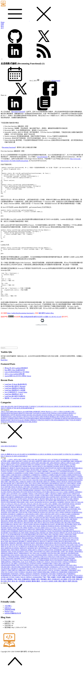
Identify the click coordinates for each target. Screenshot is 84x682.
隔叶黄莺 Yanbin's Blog (46, 325)
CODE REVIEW (16, 487)
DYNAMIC (39, 497)
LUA (15, 530)
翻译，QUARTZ (42, 594)
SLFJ (76, 562)
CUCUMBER (5, 492)
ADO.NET (19, 474)
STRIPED (36, 569)
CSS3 (81, 491)
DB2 (3, 494)
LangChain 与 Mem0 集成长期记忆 (16, 397)
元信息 (59, 590)
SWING (29, 571)
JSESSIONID (43, 523)
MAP (66, 530)
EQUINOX (66, 499)
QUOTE (45, 552)
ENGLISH (29, 426)
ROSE (7, 557)
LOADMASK (75, 526)
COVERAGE (45, 491)
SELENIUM (76, 559)
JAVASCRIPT (59, 467)
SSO (33, 567)
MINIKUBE (13, 533)
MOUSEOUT (19, 535)
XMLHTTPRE (62, 588)
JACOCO (45, 514)
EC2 (67, 497)
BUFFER (75, 480)
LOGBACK (49, 528)
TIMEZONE (16, 574)
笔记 (10, 594)
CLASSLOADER (7, 485)
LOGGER (56, 528)
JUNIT (69, 523)
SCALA (50, 419)
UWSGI (72, 579)
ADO (13, 474)
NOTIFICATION (6, 540)
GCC (61, 504)
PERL (17, 431)
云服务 (54, 590)
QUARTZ (42, 419)
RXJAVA (63, 557)
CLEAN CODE (39, 485)
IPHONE (26, 513)
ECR (78, 497)
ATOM (56, 477)
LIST (57, 526)
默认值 (75, 594)
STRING (4, 569)
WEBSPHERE (6, 586)
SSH (22, 567)
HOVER (74, 509)
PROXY (65, 550)
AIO (33, 474)
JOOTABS (74, 521)
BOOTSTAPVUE (51, 480)
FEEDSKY (38, 503)
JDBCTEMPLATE (54, 520)
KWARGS (12, 526)
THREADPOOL (6, 574)
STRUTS (41, 432)
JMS (37, 521)
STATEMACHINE (41, 567)
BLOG (48, 424)
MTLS (40, 535)
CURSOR (14, 492)
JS (37, 523)
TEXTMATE (58, 572)
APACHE (42, 475)
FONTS (10, 504)
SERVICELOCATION (12, 560)
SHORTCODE (6, 562)
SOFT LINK (29, 564)
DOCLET (63, 496)
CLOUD (70, 485)
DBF (7, 494)
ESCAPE (7, 501)
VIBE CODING (71, 581)
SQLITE (50, 566)
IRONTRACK (62, 513)
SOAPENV (21, 564)
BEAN (72, 479)
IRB (55, 513)
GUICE (31, 508)
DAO (41, 492)
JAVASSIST (60, 518)
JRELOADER (31, 523)
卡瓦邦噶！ (8, 618)
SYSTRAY (15, 572)
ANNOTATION (25, 475)
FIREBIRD (57, 503)
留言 (2, 26)
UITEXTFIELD (24, 576)
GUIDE (37, 508)
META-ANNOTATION (53, 531)
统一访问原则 (21, 594)
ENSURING (52, 499)
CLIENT (48, 485)
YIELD (23, 590)
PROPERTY (48, 550)
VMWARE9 (72, 583)
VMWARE (64, 583)
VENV (60, 581)
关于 (2, 28)
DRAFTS (22, 426)
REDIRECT (23, 554)
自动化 (51, 594)
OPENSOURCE (22, 542)
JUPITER (4, 525)
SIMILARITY (33, 562)
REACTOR (5, 554)
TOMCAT (33, 574)
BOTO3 (60, 480)
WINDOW (37, 586)
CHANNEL (22, 484)
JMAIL (21, 521)
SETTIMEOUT (55, 560)
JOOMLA (51, 427)
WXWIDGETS (27, 588)
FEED (20, 503)
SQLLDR (57, 566)
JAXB (72, 518)
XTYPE (12, 590)
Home (2, 22)
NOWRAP (16, 540)
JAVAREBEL (41, 518)
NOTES (73, 538)
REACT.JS (75, 552)
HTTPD (31, 511)
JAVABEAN (10, 518)
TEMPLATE (34, 572)
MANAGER (60, 530)
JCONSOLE (29, 520)
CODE (8, 487)
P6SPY (22, 543)
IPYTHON (50, 513)
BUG (81, 480)
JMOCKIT (32, 521)
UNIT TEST (20, 578)
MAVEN (80, 530)
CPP (72, 424)
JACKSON (38, 514)
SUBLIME (78, 569)
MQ (36, 535)
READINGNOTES (75, 431)
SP (67, 564)
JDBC (45, 520)
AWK (30, 479)
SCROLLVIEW (60, 559)
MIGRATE (5, 533)
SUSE (3, 571)
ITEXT (3, 514)
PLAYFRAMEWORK (26, 420)
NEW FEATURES (72, 429)
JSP (54, 523)
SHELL (77, 560)
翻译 (10, 467)
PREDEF (50, 549)
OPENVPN (32, 542)
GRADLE (53, 506)
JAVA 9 (36, 516)
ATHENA (50, 477)
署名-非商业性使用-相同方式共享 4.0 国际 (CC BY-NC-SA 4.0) (40, 329)
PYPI (77, 550)
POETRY (56, 547)
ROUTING (20, 557)
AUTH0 (72, 477)
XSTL (80, 588)
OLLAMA (61, 540)
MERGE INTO (40, 531)
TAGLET (26, 572)
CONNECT (37, 489)
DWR (32, 497)
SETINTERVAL (44, 560)
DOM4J (4, 497)
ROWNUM (28, 557)
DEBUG (30, 494)
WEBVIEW (15, 586)
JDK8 (3, 521)
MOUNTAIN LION (7, 535)
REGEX (62, 554)
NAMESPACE (45, 537)
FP (53, 80)
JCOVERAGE (38, 520)
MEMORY (19, 531)
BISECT (13, 480)
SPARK (27, 432)
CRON (56, 491)
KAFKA (63, 427)
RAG (60, 552)
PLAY (68, 545)
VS (6, 584)
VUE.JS (73, 432)
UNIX (36, 578)
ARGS (3, 477)
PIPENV (63, 545)
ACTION (55, 472)
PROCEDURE (64, 549)
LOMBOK (72, 528)
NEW (75, 537)
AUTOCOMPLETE (15, 479)
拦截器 (33, 592)
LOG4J (25, 528)
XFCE (49, 588)
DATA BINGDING (61, 492)
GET (8, 506)
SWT (35, 571)
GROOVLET (67, 506)
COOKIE (79, 489)
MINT (26, 533)
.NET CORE (22, 472)
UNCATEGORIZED (58, 432)
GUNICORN (44, 508)
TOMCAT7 (41, 574)
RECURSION (14, 554)
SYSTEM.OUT (6, 572)
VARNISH (22, 581)
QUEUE (39, 552)
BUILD (4, 482)
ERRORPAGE (75, 499)
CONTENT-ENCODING (68, 489)
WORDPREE (70, 586)
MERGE (31, 531)
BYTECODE (35, 482)
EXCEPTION (34, 501)
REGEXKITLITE (70, 554)
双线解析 (79, 590)
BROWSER (67, 480)
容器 (20, 592)
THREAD (73, 572)
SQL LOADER (42, 566)
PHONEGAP (44, 545)
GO (59, 426)
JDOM (8, 521)
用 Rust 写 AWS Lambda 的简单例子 (16, 380)
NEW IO (13, 538)
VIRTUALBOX (31, 583)
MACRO (46, 530)
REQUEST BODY (29, 555)
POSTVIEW (31, 549)
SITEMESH (58, 562)
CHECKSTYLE (31, 484)
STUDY (71, 569)
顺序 (70, 594)
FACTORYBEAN (61, 501)
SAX (81, 557)
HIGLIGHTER (51, 509)
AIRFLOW (13, 424)
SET (36, 560)
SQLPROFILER (73, 566)
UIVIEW (32, 576)
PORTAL (12, 549)
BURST (17, 482)
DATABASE (76, 419)
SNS (10, 564)
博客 (74, 590)
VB (27, 581)
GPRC (47, 506)
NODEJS (4, 431)
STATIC (51, 567)
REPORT (20, 555)
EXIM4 (42, 501)
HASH (64, 508)
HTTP (13, 427)
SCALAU (15, 559)
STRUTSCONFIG (62, 569)
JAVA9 (3, 518)
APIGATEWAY (55, 475)
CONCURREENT (15, 489)
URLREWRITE (26, 579)
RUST (14, 432)
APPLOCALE (71, 475)
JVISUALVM (23, 525)
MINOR (20, 533)
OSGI (72, 542)
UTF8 (66, 579)
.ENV (11, 472)
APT (78, 475)
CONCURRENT (27, 489)
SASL (76, 557)
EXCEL (14, 501)
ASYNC (44, 477)
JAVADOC (19, 518)
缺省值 (29, 594)
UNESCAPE (57, 576)
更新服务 (44, 592)
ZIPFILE (29, 590)
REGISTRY (5, 555)
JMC (26, 521)
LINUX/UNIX (66, 419)
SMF (80, 562)
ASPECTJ (30, 477)
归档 (2, 24)
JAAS (32, 514)
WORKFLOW (17, 588)
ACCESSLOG (42, 472)
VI (64, 581)
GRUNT (9, 508)
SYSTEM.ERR (70, 571)
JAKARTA (53, 514)
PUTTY (72, 550)
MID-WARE (45, 429)
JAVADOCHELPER (29, 518)
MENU (25, 531)
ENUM (59, 499)
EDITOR (8, 499)
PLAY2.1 (4, 547)
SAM (72, 557)
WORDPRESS (22, 434)
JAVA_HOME (53, 516)
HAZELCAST (72, 508)
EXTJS (48, 501)
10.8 (33, 472)
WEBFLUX (55, 584)
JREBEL (16, 523)
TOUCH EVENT (56, 574)
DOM (79, 496)
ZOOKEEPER (38, 590)
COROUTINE (35, 491)
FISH (70, 503)
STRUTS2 (69, 467)
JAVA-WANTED (64, 516)
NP (21, 540)
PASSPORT (5, 545)
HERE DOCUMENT (8, 509)
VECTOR (45, 581)
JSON (50, 523)
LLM (68, 526)
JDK (63, 520)
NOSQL (58, 538)
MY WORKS (61, 429)
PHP (21, 431)
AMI (72, 474)
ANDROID (37, 424)
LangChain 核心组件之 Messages (15, 399)
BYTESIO (44, 482)
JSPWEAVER (61, 523)
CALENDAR (66, 482)
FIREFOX (64, 503)
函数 (64, 590)
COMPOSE (5, 489)
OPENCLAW (73, 540)
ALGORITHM (28, 424)
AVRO (25, 479)
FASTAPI (36, 426)
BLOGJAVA (25, 480)
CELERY (10, 484)
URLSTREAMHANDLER (41, 579)
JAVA (4, 419)
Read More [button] (4, 372)
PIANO (57, 545)
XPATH (71, 588)
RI (79, 555)
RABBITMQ (52, 552)
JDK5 (73, 520)
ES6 (2, 501)
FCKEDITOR (5, 503)
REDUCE (36, 554)
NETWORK (69, 537)
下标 (45, 590)
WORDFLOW (61, 586)
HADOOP (57, 508)
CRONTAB (63, 491)
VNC (79, 583)
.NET (3, 424)
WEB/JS (34, 419)
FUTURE (46, 504)
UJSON (39, 576)
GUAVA (15, 508)
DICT (14, 496)
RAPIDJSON (66, 552)
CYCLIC (29, 492)
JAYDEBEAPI (6, 520)
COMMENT (26, 487)
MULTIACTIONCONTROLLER (53, 535)
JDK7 (77, 520)
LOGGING (64, 528)
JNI (56, 521)
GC (57, 504)
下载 (49, 590)
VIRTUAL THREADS (18, 583)
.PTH (29, 472)
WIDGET (29, 586)
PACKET (36, 543)
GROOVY (72, 426)
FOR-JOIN (16, 504)
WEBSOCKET (73, 584)
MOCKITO (47, 533)
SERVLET (23, 560)
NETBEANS (60, 537)
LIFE (37, 526)
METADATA (65, 531)
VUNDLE (22, 584)
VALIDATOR (5, 581)
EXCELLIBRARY (23, 501)
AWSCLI (40, 479)
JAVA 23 (17, 516)
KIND (62, 525)
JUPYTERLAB (13, 525)
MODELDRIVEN (58, 533)
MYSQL (37, 537)
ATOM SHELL (64, 477)
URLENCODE (16, 579)
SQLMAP (64, 566)
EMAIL (21, 499)
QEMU (19, 552)
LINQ (41, 526)
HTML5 (4, 511)
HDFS (79, 508)
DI (2, 496)
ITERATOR (74, 513)
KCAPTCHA (50, 525)
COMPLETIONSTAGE (74, 487)
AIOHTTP (39, 474)
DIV (27, 496)
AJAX (53, 474)
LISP (53, 526)
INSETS (13, 513)
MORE (73, 533)
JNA (41, 521)
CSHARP (70, 491)
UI (9, 576)
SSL (29, 567)
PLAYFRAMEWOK (14, 547)
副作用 (69, 590)
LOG (8, 528)
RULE (52, 557)
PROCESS (72, 549)
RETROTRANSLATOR (70, 555)
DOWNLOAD (19, 497)
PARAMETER (68, 543)
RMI (3, 557)
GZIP (52, 508)
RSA (34, 557)
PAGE (49, 543)
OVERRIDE (14, 543)
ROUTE (13, 557)
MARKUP (72, 530)
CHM (39, 484)
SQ (31, 566)
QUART (25, 552)
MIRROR (32, 533)
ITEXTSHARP (11, 514)
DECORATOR (38, 494)
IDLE (52, 511)
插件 (38, 592)
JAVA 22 (10, 516)
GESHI (3, 506)
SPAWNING (78, 564)
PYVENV (12, 552)
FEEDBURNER (28, 503)
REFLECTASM (53, 554)
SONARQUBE (55, 564)
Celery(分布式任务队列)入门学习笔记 (17, 384)
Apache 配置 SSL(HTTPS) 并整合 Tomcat (18, 388)
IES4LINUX (61, 511)
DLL (31, 496)
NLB (39, 538)
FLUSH (4, 504)
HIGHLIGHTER (40, 509)
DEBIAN (23, 494)
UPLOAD (69, 578)
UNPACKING (49, 578)
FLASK (43, 426)
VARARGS (14, 581)
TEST (51, 572)
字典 (16, 592)
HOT (58, 509)
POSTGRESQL (21, 549)
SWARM (17, 571)
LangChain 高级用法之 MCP (14, 407)
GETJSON (14, 506)
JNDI (53, 521)
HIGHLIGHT (30, 509)
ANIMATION (15, 475)
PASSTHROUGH (15, 545)
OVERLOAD (5, 543)
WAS (35, 584)
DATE (80, 492)
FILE (44, 503)
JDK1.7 (68, 520)
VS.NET (11, 584)
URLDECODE (6, 579)
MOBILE (53, 429)
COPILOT (4, 491)
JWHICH (36, 525)
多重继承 (10, 592)
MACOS (39, 530)
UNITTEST (29, 578)
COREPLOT (25, 491)
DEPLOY (46, 494)
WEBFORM (63, 584)
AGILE (26, 474)
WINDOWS (12, 434)
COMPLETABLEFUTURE (57, 487)
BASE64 (57, 479)
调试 (60, 594)
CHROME (45, 484)
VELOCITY (53, 581)
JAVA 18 (80, 514)
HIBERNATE (6, 427)
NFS (25, 538)
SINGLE (41, 562)
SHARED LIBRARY (67, 560)
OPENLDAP (12, 542)
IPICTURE (34, 513)
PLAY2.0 (80, 545)
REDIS (3, 432)
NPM (25, 540)
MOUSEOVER (29, 535)
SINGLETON (49, 562)
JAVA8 (44, 427)
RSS (38, 557)
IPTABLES (42, 513)
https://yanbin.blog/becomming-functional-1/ (20, 325)
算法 (14, 594)
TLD (23, 574)
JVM (57, 427)
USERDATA (54, 579)
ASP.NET (23, 477)
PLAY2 (74, 545)
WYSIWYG (36, 588)
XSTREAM (5, 590)
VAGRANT (79, 579)
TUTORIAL (72, 574)
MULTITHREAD (7, 537)
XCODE (44, 588)
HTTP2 (15, 511)
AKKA (20, 424)
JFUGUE (14, 521)
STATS (56, 567)
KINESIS (68, 525)
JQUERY (9, 523)
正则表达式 (56, 592)
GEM (66, 504)
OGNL (54, 540)
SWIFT (48, 432)
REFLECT (44, 554)
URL (75, 578)
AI (7, 424)
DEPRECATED (55, 494)
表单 (56, 594)
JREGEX (23, 523)
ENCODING (35, 499)
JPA (79, 521)
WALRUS (29, 584)
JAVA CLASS (43, 516)
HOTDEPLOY (66, 509)
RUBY (9, 432)
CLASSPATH (17, 485)
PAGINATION (57, 543)
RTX (42, 557)
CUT (20, 492)
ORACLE (9, 468)
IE (55, 511)
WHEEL (22, 586)
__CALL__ (5, 472)
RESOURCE (49, 555)
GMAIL (31, 506)
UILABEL (15, 576)
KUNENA (4, 526)
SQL (35, 566)
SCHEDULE (23, 559)
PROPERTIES (39, 550)
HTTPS (37, 511)
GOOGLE (41, 506)
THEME (66, 572)
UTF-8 (61, 579)
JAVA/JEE (12, 419)
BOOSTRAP (40, 480)
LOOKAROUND (7, 530)
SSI (25, 567)
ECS (3, 499)
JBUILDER (20, 520)
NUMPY (31, 540)
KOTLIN (70, 427)
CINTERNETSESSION (67, 484)
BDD (68, 479)
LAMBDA (77, 467)
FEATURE (14, 503)
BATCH (63, 479)
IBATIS (19, 427)
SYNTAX (53, 571)
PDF (23, 545)
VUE (16, 584)
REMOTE (13, 555)
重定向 (65, 594)
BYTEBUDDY (25, 482)
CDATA (4, 484)
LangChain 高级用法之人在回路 (15, 403)
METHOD (73, 531)
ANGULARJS (6, 475)
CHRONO (53, 484)
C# (49, 482)
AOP (37, 475)
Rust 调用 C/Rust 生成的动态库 (15, 382)
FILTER (49, 503)
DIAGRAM (8, 496)
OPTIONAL (49, 542)
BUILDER (10, 482)
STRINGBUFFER (13, 569)
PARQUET (76, 543)
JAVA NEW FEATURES (9, 458)
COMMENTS (36, 487)
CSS (76, 491)
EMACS (14, 499)
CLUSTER (77, 485)
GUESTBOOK (23, 508)
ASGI (17, 477)
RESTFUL (58, 555)
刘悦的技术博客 (10, 622)
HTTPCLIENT (23, 511)
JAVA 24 (23, 516)
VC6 (40, 581)
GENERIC (78, 504)
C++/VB (59, 424)
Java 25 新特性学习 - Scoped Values (16, 405)
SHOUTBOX (15, 562)
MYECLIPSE (29, 537)
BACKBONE (49, 479)
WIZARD (52, 586)
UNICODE (66, 576)
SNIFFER (4, 564)
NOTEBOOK (65, 538)
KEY (57, 525)
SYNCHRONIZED (43, 571)
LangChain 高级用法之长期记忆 (15, 401)
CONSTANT (45, 489)
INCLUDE (69, 511)
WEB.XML (47, 584)
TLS (27, 574)
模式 (50, 592)
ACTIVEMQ (73, 472)
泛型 (70, 592)
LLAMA (62, 526)
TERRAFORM (44, 572)
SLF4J (71, 562)
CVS (24, 492)
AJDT (58, 474)
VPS (3, 584)
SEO (3, 560)
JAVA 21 (4, 516)
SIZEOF (66, 562)
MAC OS (32, 530)
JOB (60, 521)
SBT (3, 559)
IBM (47, 511)
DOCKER (14, 426)
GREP (59, 506)
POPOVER (69, 547)
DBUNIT (12, 494)
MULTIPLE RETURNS (72, 535)
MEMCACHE (10, 531)
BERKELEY (5, 480)
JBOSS (13, 520)
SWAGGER (10, 571)
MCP (3, 531)
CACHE (58, 482)
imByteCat (8, 620)
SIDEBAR (24, 562)
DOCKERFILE (55, 496)
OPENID (4, 542)
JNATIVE (47, 521)
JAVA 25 (30, 516)
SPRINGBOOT (24, 566)
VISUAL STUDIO (54, 583)
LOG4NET (32, 528)
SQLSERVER (5, 567)
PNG (50, 547)
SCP (53, 559)
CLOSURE (63, 485)
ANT (33, 475)
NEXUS (20, 538)
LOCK (3, 528)
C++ (53, 424)
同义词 (3, 592)
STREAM (76, 567)
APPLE (63, 475)
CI (58, 484)
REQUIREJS (40, 555)
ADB (9, 474)
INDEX (76, 511)
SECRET (68, 559)
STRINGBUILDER (26, 569)
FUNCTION (27, 504)
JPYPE (3, 523)
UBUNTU (4, 576)
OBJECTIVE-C (46, 540)
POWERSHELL (41, 549)
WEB (27, 419)
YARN (17, 590)
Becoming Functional (18, 111)
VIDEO (4, 583)
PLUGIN (40, 547)
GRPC (3, 508)
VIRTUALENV (42, 583)
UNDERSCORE (47, 576)
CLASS (77, 484)
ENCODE (27, 499)
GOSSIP (64, 426)
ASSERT (37, 477)
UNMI (41, 578)
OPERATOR (40, 542)
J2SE (27, 514)
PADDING (43, 543)
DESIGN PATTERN (74, 494)
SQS (12, 567)
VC (36, 581)
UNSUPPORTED (60, 578)
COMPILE (44, 487)
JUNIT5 (75, 523)
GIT (20, 506)
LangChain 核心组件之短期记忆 (15, 409)
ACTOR (4, 474)
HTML (79, 509)
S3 (68, 557)
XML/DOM (32, 434)
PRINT (56, 549)
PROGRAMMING (46, 431)
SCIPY (48, 559)
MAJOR (52, 530)
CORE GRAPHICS (14, 491)
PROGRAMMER (16, 550)
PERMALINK (35, 545)
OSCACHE (65, 542)
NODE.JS (44, 538)
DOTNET (10, 497)
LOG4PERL (40, 528)
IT (68, 513)
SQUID (17, 567)
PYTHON (21, 419)
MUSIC (16, 537)
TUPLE (65, 574)
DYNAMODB (49, 497)
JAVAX (67, 518)
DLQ (35, 496)
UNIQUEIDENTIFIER (8, 578)
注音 (74, 592)
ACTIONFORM (63, 472)
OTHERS (11, 431)
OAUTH (37, 540)
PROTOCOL (57, 550)
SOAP (14, 564)
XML (54, 588)
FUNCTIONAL (52, 426)
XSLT (76, 588)
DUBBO (27, 497)
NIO (35, 538)
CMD (3, 487)
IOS (16, 420)
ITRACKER (21, 514)
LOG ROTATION (16, 528)
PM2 (46, 547)
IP (21, 513)
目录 (5, 594)
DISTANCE (21, 496)
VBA (31, 581)
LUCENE (20, 530)
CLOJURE (67, 424)
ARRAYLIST (10, 477)
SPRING (10, 420)
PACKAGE (29, 543)
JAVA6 (72, 516)
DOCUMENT (72, 496)
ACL (49, 472)
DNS (39, 496)
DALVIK (36, 492)
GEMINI (71, 504)
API (48, 475)
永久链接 (64, 592)
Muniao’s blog (9, 624)
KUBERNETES (6, 429)
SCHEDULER (33, 559)
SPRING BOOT (13, 566)
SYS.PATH (61, 571)
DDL (18, 494)
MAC (26, 530)
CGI (16, 484)
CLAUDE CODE (28, 485)
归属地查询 (26, 592)
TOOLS (48, 574)
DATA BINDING (49, 492)
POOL (62, 547)
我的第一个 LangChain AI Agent (15, 410)
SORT (63, 564)
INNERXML (5, 513)
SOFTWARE (38, 564)
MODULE (67, 533)
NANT (52, 537)
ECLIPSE (73, 497)
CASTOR (74, 482)
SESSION (31, 560)
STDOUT (69, 567)
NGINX (30, 538)
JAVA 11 (74, 514)
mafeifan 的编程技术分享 (13, 626)
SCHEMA (41, 559)
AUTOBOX (5, 479)
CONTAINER (55, 489)
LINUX (57, 419)
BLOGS (33, 480)
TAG (21, 572)
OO (66, 540)
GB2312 (53, 504)
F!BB (53, 501)
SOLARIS (46, 564)
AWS (3, 420)
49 (36, 472)
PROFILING (5, 550)
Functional (57, 80)
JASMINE (61, 514)
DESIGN (64, 494)
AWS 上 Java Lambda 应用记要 (15, 386)
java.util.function (42, 157)
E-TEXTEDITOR (60, 497)
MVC (21, 537)
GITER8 (25, 506)
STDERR (62, 567)
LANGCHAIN (17, 429)
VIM (67, 432)
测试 (78, 592)
